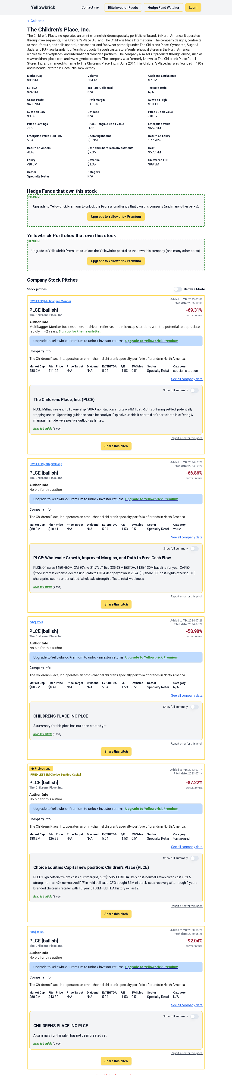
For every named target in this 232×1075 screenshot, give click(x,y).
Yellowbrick (43, 7)
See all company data (187, 379)
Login (193, 7)
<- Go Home (35, 21)
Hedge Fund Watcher (163, 7)
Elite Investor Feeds (123, 7)
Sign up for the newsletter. (80, 331)
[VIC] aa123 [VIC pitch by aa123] (36, 932)
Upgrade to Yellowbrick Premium (116, 216)
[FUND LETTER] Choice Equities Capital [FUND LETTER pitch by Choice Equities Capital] (55, 774)
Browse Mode (194, 289)
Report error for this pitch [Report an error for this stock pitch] (187, 438)
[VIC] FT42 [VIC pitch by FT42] (36, 622)
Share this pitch (116, 446)
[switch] (178, 289)
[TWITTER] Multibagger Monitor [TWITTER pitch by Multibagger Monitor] (50, 301)
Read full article (42, 428)
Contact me (90, 7)
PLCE (35, 310)
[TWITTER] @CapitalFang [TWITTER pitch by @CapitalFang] (45, 464)
